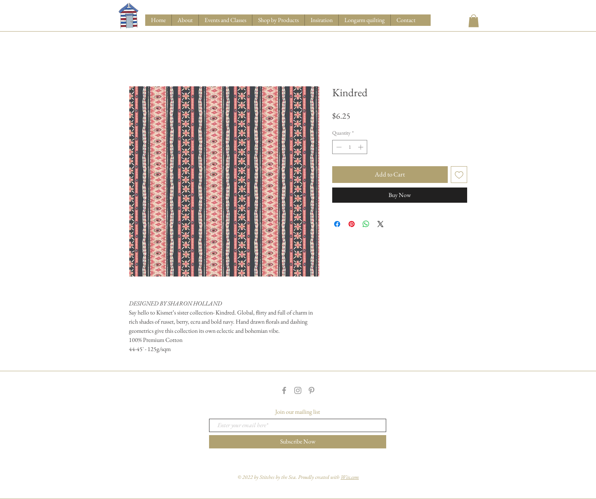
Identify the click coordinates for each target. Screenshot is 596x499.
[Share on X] (380, 224)
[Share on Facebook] (337, 224)
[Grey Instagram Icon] (298, 390)
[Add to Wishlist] (459, 174)
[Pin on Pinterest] (351, 224)
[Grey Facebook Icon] (284, 390)
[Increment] (361, 147)
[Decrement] (338, 147)
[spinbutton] (350, 147)
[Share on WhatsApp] (366, 224)
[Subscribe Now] (297, 441)
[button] (278, 20)
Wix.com (350, 477)
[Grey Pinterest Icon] (311, 390)
